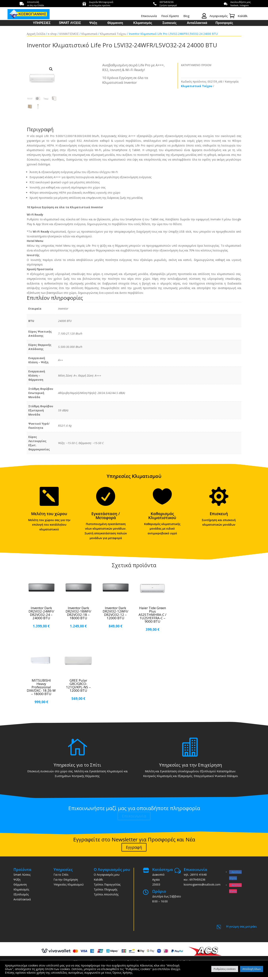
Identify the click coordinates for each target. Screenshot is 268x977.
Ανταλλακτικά (197, 23)
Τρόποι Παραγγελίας (107, 884)
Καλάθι (98, 879)
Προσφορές (224, 23)
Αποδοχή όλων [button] (251, 969)
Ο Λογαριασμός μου (107, 874)
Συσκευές (169, 23)
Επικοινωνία (149, 16)
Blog (186, 16)
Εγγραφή (134, 847)
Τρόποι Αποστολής (106, 894)
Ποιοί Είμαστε (170, 16)
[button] (51, 69)
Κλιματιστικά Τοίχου (113, 34)
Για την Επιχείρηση (66, 879)
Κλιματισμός (142, 23)
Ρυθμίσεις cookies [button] (225, 969)
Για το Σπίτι (61, 874)
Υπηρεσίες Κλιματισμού (69, 884)
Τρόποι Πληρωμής (105, 889)
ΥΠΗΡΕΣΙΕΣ (42, 23)
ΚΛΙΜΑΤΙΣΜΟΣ (69, 34)
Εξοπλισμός (21, 894)
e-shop (52, 34)
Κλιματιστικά (89, 34)
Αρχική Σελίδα (36, 34)
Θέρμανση (115, 23)
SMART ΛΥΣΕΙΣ (70, 23)
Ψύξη (93, 23)
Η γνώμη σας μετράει (241, 926)
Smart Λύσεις (22, 874)
